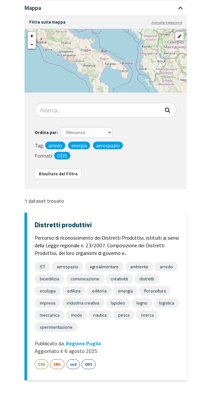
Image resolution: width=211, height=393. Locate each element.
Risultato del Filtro (58, 173)
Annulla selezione (166, 22)
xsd (73, 364)
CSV (41, 364)
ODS (88, 364)
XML (57, 364)
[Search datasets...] (97, 110)
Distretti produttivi (63, 224)
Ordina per (46, 132)
